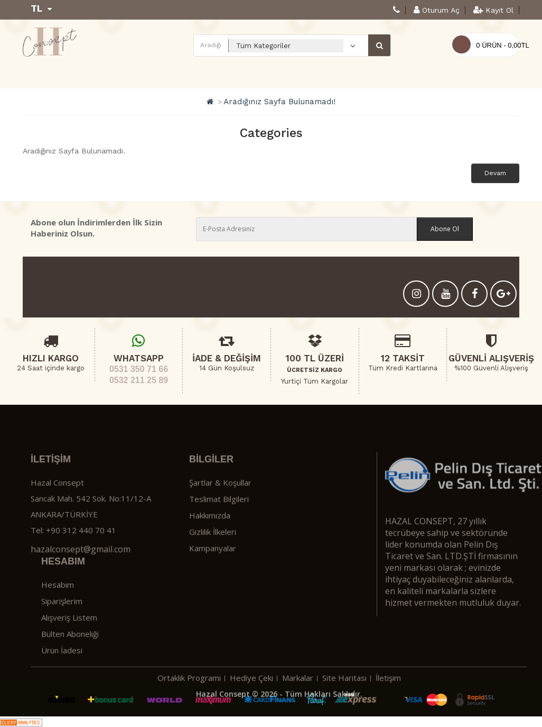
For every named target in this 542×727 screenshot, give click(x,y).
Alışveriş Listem (69, 641)
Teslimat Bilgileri (219, 523)
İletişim (388, 701)
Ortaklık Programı (189, 701)
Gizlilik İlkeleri (212, 556)
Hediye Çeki (251, 701)
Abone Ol (445, 228)
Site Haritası (344, 701)
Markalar (297, 701)
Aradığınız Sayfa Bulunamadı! (279, 101)
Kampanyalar (212, 572)
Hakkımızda (209, 539)
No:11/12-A (130, 522)
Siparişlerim (61, 625)
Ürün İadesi (61, 674)
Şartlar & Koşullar (220, 507)
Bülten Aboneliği (70, 657)
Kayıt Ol (493, 10)
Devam (495, 173)
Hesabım (57, 608)
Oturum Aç (437, 10)
